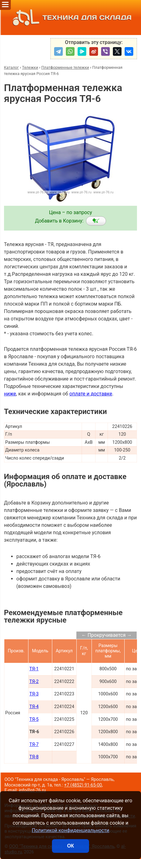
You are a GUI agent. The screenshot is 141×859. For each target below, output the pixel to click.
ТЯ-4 (34, 706)
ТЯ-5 (34, 719)
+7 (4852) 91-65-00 (83, 785)
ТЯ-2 (34, 681)
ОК (70, 845)
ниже (10, 394)
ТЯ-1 (34, 669)
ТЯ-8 (34, 757)
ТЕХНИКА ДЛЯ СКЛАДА (70, 17)
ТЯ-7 (34, 744)
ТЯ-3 (34, 694)
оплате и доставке (90, 394)
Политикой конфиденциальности (70, 830)
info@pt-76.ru (32, 790)
